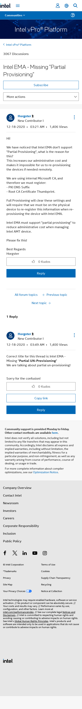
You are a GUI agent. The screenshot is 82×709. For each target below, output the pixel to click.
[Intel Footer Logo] (8, 660)
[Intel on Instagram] (44, 553)
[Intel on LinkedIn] (24, 553)
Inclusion (9, 533)
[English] (66, 5)
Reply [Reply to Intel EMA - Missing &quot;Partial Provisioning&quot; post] (41, 273)
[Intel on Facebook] (4, 553)
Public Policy (12, 541)
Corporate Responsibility (21, 525)
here (55, 432)
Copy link (41, 398)
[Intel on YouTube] (34, 553)
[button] (74, 117)
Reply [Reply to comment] (41, 409)
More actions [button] (16, 96)
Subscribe (41, 85)
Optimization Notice (45, 472)
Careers (8, 518)
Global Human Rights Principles (31, 621)
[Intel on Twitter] (14, 553)
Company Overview (17, 487)
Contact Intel (12, 495)
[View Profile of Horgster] (26, 116)
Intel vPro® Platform (18, 44)
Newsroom (11, 503)
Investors (9, 510)
